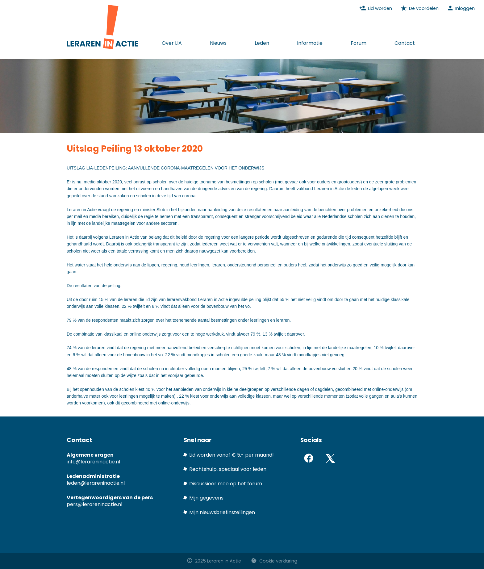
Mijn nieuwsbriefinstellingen (222, 512)
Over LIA (172, 43)
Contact (404, 43)
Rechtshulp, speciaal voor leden (227, 469)
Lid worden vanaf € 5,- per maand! (231, 454)
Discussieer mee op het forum (225, 483)
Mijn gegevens (206, 497)
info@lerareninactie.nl (93, 461)
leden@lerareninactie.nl (96, 483)
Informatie (310, 43)
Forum (358, 43)
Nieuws (218, 43)
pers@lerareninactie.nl (94, 504)
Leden (262, 43)
